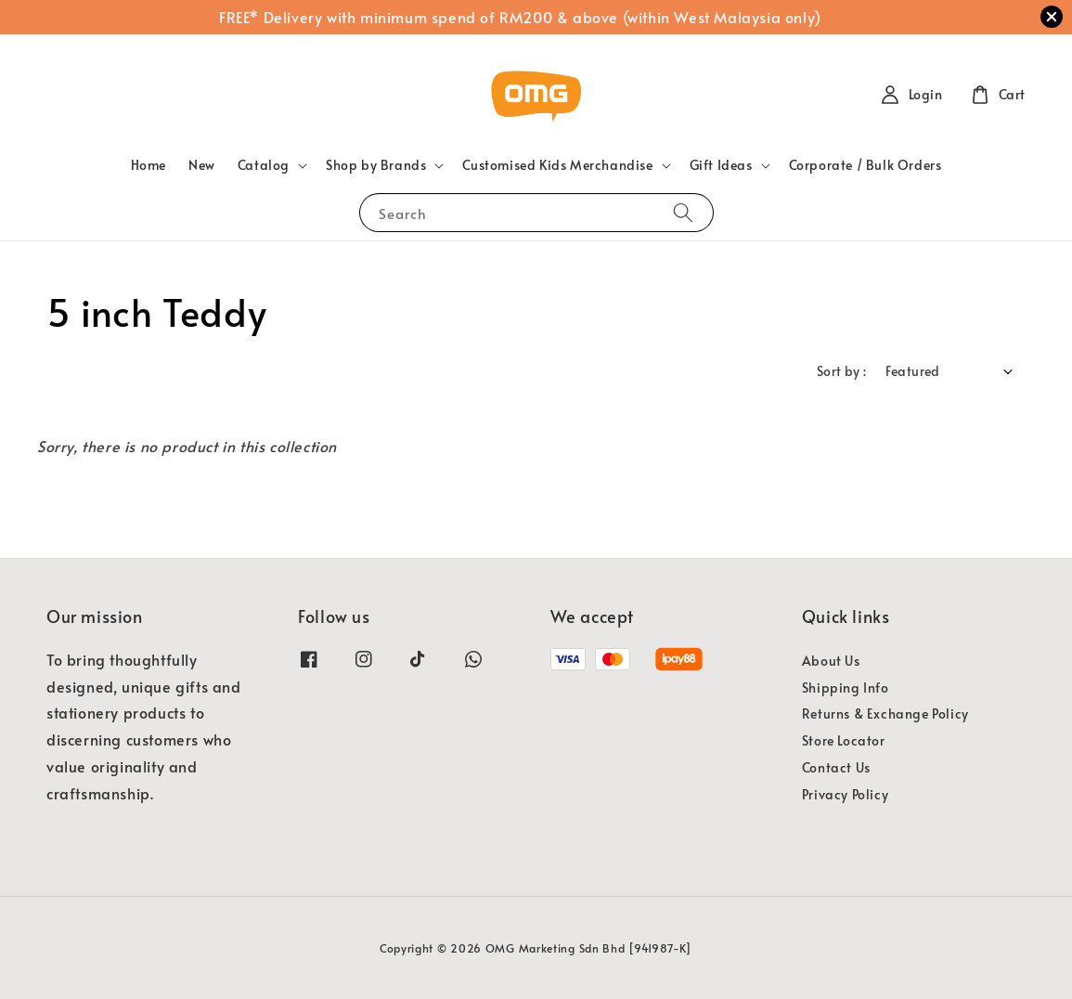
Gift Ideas (721, 165)
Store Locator (843, 740)
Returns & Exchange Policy (885, 713)
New (201, 165)
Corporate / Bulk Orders (865, 165)
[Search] (683, 212)
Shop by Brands (376, 165)
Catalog (264, 165)
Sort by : (842, 371)
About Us (831, 661)
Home (148, 165)
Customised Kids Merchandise (557, 165)
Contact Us (836, 767)
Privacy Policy (845, 794)
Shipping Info (845, 687)
